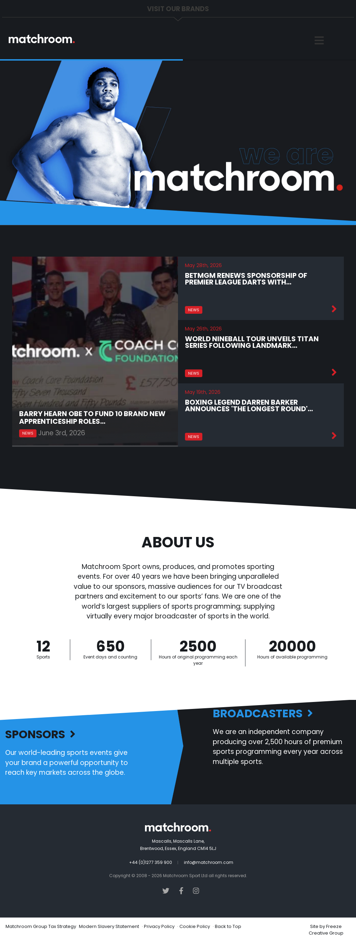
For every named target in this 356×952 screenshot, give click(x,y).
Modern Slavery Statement (109, 926)
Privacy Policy (159, 926)
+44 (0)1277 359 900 (150, 862)
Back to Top (228, 926)
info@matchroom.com (208, 862)
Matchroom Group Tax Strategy (41, 926)
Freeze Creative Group (326, 930)
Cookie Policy (194, 926)
